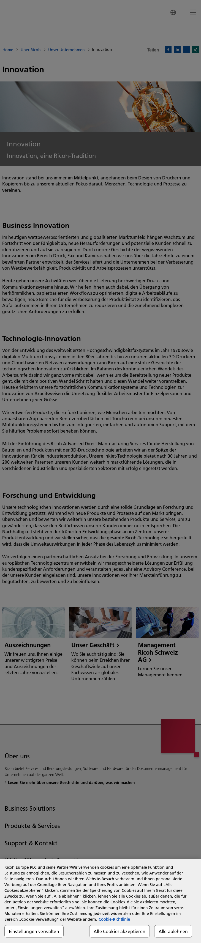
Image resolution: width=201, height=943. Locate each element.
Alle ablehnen (173, 931)
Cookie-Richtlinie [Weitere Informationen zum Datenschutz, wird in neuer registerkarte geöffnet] (114, 919)
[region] (100, 901)
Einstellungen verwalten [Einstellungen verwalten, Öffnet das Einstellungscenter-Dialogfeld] (34, 931)
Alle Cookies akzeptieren (119, 931)
